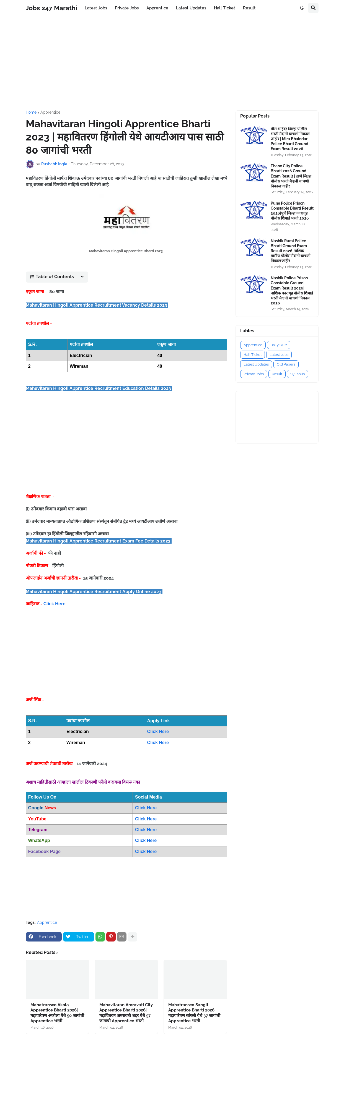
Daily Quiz (278, 345)
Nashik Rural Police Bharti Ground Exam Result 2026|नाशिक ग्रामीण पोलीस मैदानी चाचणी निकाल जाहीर (291, 251)
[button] (302, 8)
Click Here (54, 603)
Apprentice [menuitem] (157, 8)
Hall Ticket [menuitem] (224, 8)
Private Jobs (254, 374)
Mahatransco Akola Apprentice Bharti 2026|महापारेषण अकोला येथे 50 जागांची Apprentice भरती (57, 1013)
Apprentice (50, 112)
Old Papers (286, 364)
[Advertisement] (172, 63)
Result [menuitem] (249, 8)
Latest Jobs (279, 355)
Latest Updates (256, 364)
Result (277, 374)
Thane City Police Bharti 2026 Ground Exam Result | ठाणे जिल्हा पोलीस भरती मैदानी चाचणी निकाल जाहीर (291, 176)
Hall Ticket (253, 355)
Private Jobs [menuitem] (127, 8)
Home (31, 112)
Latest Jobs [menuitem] (96, 8)
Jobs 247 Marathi (51, 8)
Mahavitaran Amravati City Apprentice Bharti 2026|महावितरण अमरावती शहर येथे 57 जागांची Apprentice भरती (126, 1013)
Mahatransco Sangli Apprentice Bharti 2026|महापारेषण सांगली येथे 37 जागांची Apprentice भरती (194, 1013)
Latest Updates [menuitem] (191, 8)
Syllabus (297, 374)
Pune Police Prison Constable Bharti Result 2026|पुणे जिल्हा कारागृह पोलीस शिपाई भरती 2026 (292, 211)
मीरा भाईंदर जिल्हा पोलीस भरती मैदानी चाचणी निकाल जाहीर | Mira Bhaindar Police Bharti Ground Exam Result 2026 (290, 139)
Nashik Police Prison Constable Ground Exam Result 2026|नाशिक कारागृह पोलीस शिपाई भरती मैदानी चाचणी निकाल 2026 (292, 290)
